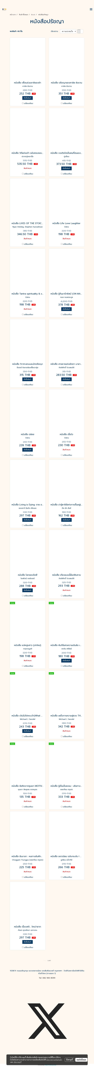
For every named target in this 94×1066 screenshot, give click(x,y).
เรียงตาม (55, 31)
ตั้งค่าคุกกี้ (69, 1060)
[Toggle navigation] (91, 9)
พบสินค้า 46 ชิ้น (16, 31)
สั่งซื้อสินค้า (27, 98)
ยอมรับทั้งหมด (81, 1060)
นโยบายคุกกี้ (17, 1062)
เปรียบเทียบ (28, 103)
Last (49, 960)
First (44, 960)
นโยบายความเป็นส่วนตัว (54, 1060)
